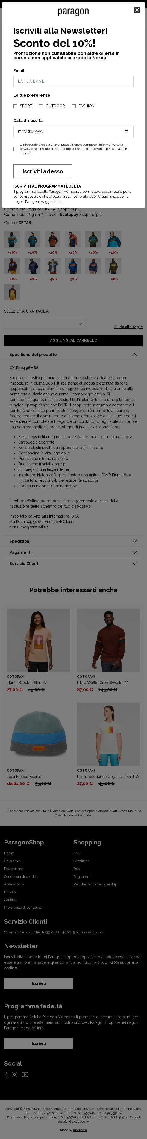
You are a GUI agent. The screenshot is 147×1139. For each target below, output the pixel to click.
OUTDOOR (55, 106)
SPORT (26, 106)
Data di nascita (28, 120)
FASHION (86, 106)
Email (19, 71)
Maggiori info (50, 202)
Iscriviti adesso (42, 171)
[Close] (137, 10)
